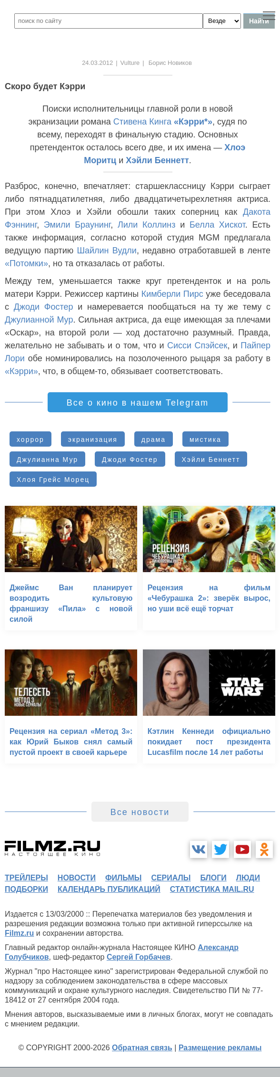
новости (77, 878)
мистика (205, 439)
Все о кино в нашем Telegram (138, 403)
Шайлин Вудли (106, 250)
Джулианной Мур (39, 319)
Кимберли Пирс (172, 294)
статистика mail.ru (212, 889)
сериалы (170, 878)
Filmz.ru (19, 933)
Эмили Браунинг (77, 225)
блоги (213, 878)
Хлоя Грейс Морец (53, 479)
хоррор (30, 439)
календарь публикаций (109, 889)
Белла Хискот (217, 225)
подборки (26, 889)
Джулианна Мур (47, 459)
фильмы (123, 878)
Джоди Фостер (43, 307)
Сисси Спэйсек (197, 345)
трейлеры (26, 878)
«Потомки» (26, 263)
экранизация (93, 439)
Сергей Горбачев (138, 957)
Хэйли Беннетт (157, 160)
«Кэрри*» (193, 121)
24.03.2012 (97, 62)
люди (248, 878)
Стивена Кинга (142, 121)
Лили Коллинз (147, 225)
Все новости (140, 812)
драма (153, 439)
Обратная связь (142, 1048)
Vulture (130, 62)
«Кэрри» (21, 371)
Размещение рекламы (220, 1048)
